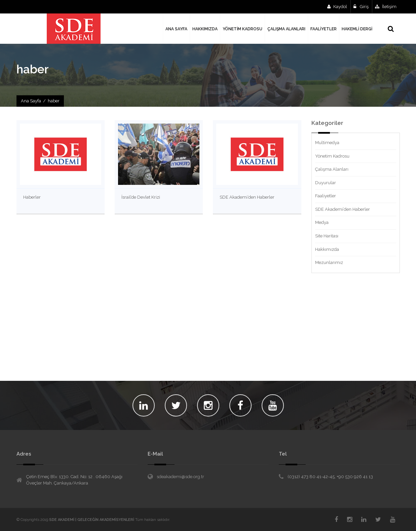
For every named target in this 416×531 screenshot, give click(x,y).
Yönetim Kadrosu (332, 156)
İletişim (385, 6)
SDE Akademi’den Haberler (247, 197)
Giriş (361, 6)
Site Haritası (326, 235)
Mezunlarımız (329, 262)
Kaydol (337, 6)
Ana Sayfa (31, 100)
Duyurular (325, 182)
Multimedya (327, 142)
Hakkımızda (327, 249)
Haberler (32, 197)
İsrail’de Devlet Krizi (140, 197)
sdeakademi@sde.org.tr (180, 476)
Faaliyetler (325, 195)
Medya (322, 222)
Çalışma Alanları (331, 169)
